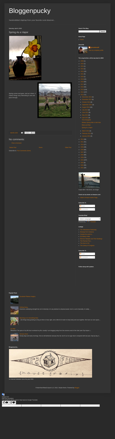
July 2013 (85, 110)
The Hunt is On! (84, 243)
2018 (82, 81)
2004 (82, 160)
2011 (82, 142)
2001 (82, 167)
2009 (82, 147)
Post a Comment (16, 143)
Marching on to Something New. (29, 318)
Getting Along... (24, 307)
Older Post (68, 147)
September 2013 (87, 104)
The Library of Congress (87, 245)
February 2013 (86, 133)
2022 (82, 71)
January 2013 (86, 136)
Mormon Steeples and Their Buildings (91, 239)
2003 (82, 162)
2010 (82, 144)
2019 (82, 79)
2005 (82, 157)
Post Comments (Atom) (24, 150)
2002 (82, 165)
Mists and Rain (86, 125)
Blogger (77, 387)
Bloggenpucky (30, 10)
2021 (82, 74)
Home (40, 147)
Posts (82, 206)
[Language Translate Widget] (90, 219)
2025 (82, 63)
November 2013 (87, 99)
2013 (82, 94)
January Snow (24, 334)
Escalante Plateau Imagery (27, 296)
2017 (82, 84)
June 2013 (85, 112)
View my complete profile (96, 50)
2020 (82, 76)
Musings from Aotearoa (87, 232)
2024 (82, 66)
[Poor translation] (12, 402)
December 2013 (87, 97)
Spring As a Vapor (87, 127)
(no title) (13, 329)
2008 (82, 149)
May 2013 (85, 115)
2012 (82, 139)
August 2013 (86, 107)
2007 (82, 152)
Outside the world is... (86, 234)
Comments (84, 209)
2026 (82, 61)
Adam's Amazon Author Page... (89, 197)
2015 (82, 89)
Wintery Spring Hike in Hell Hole (91, 122)
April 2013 (85, 117)
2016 (82, 87)
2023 (82, 69)
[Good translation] (5, 402)
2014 (82, 92)
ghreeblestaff (95, 47)
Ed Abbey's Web (85, 236)
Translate (91, 222)
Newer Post (12, 147)
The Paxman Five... (86, 241)
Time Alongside (86, 120)
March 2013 (86, 131)
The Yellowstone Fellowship (88, 229)
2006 (82, 155)
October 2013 (86, 102)
